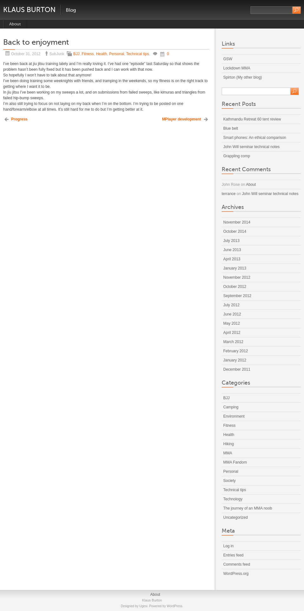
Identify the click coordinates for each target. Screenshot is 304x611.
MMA (227, 453)
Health (101, 54)
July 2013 (231, 240)
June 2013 (232, 250)
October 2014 (234, 231)
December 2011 (236, 369)
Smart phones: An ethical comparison (254, 137)
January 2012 (234, 360)
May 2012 (231, 323)
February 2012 (235, 351)
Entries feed (233, 555)
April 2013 (231, 259)
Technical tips (137, 54)
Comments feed (236, 564)
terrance (229, 194)
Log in (228, 546)
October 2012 (234, 286)
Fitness (88, 54)
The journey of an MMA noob (247, 508)
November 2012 (236, 277)
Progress (19, 119)
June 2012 (232, 314)
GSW (227, 59)
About (15, 24)
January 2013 (234, 268)
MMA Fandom (235, 462)
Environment (233, 416)
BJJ (76, 54)
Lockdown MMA (236, 68)
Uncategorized (235, 517)
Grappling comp (236, 156)
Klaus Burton (29, 10)
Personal (116, 54)
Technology (233, 499)
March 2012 (233, 342)
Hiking (228, 444)
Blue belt (230, 128)
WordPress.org (236, 573)
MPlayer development (181, 119)
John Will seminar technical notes (251, 147)
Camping (230, 407)
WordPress (174, 606)
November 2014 (236, 222)
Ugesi (143, 606)
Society (229, 480)
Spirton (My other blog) (242, 77)
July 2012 (231, 305)
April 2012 (231, 332)
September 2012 (237, 296)
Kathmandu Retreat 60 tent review (252, 119)
